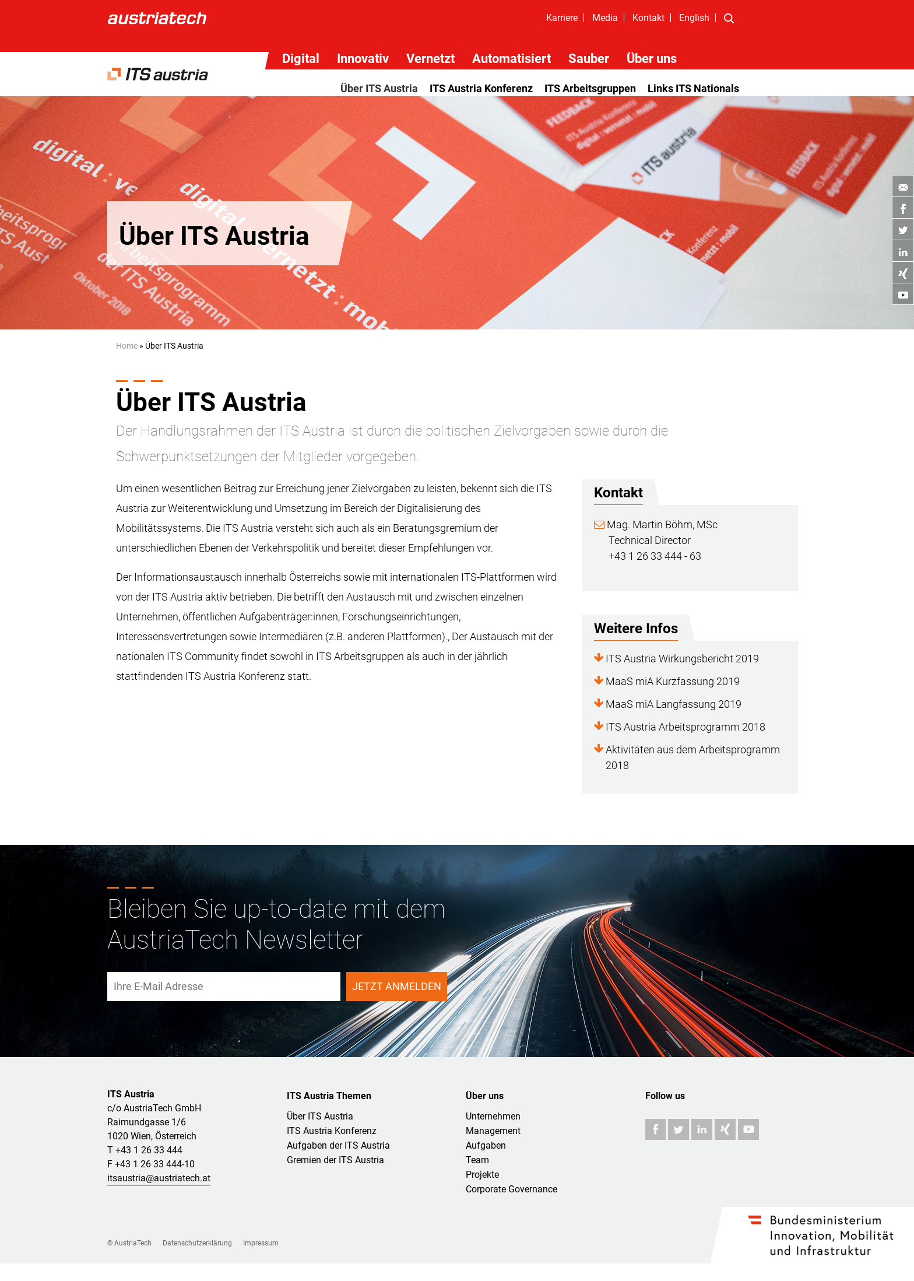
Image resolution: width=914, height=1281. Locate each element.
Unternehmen (493, 1116)
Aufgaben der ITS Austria (338, 1145)
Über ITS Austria (379, 88)
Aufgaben (486, 1145)
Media (605, 17)
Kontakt (648, 17)
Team (477, 1160)
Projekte (482, 1174)
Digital (300, 58)
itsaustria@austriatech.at (158, 1178)
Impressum (261, 1243)
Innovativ (363, 58)
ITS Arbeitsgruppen (590, 88)
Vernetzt (430, 58)
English (694, 17)
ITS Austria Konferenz (481, 88)
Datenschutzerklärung (197, 1243)
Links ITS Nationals (693, 88)
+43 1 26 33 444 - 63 (655, 556)
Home (127, 345)
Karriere (562, 17)
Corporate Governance (511, 1189)
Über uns (652, 58)
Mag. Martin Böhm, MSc (656, 524)
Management (493, 1130)
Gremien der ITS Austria (335, 1160)
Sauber (588, 58)
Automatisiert (511, 58)
